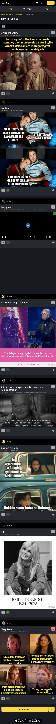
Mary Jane (6, 629)
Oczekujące (28, 9)
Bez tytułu (6, 207)
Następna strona (25, 709)
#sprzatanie (24, 209)
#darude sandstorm (33, 209)
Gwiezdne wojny (9, 32)
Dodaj (9, 9)
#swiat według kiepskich (39, 392)
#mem (17, 305)
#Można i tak (42, 209)
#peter (19, 631)
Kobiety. (5, 108)
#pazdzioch (26, 392)
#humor (13, 110)
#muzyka (18, 209)
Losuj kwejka (52, 710)
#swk (31, 392)
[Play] (2, 237)
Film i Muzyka (18, 14)
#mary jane (25, 631)
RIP (3, 532)
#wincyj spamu (15, 450)
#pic (21, 305)
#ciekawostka (19, 110)
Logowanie (43, 3)
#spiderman (14, 631)
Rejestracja (51, 3)
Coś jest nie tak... (9, 448)
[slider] (17, 237)
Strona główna (6, 14)
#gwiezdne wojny (15, 35)
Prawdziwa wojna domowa (15, 302)
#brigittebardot (15, 534)
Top (46, 9)
